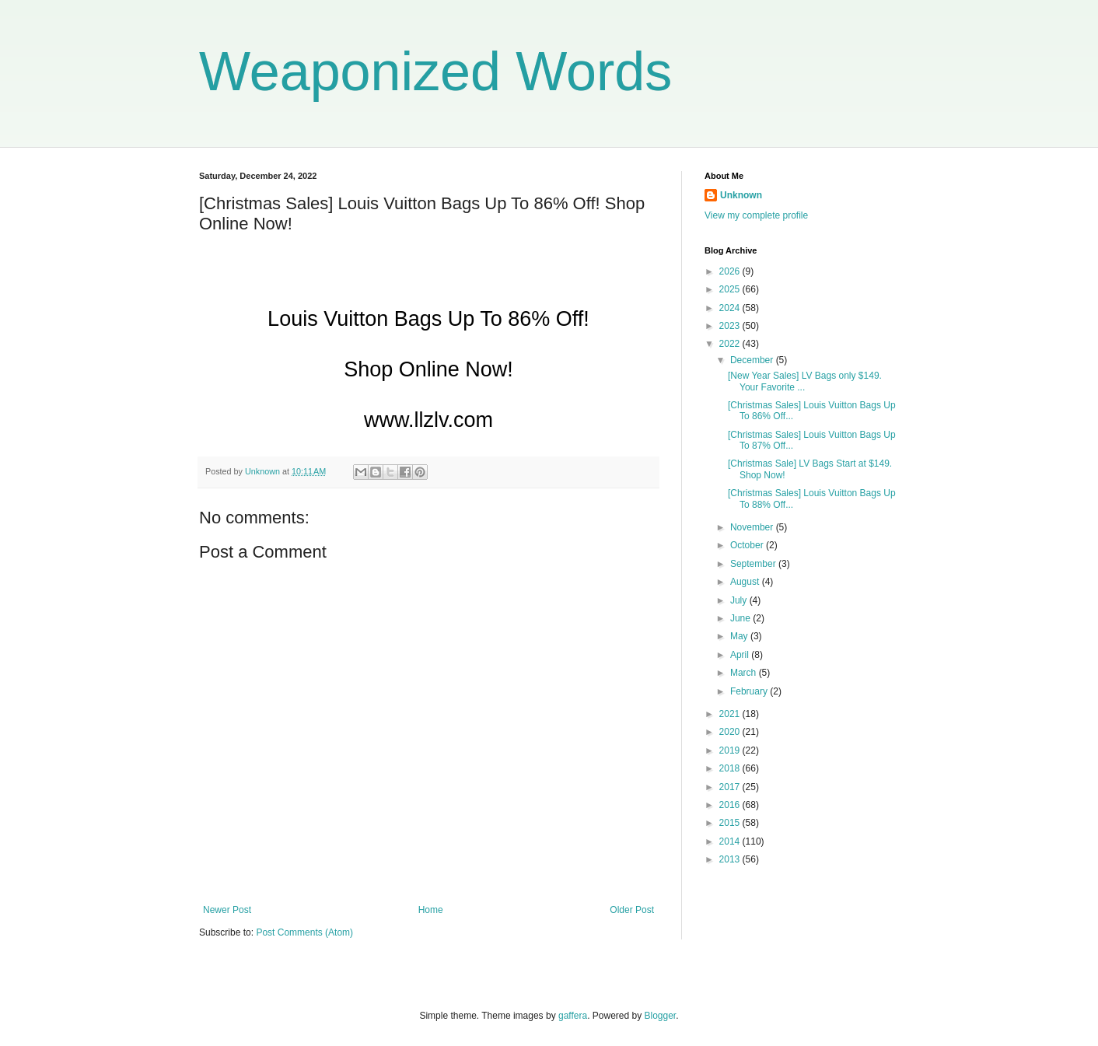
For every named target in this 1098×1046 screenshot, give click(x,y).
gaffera (572, 1015)
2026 (731, 271)
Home (430, 909)
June (741, 618)
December (753, 360)
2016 (731, 804)
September (754, 563)
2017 (731, 787)
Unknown (741, 195)
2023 (731, 325)
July (740, 600)
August (746, 581)
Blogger (661, 1015)
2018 (731, 768)
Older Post (632, 909)
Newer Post (227, 909)
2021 (731, 713)
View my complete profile (756, 215)
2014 (731, 841)
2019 (731, 750)
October (748, 545)
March (744, 672)
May (740, 636)
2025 (731, 289)
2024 (731, 308)
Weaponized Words (435, 71)
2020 (731, 731)
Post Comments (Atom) (304, 932)
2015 (731, 822)
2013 (731, 859)
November (753, 527)
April (740, 654)
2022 (731, 343)
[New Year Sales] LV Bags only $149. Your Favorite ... (805, 381)
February (750, 691)
